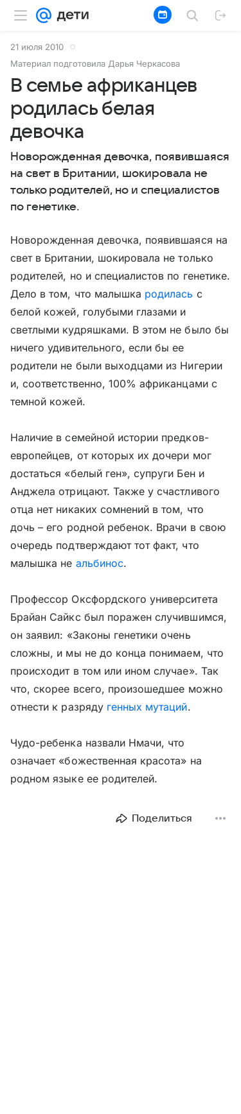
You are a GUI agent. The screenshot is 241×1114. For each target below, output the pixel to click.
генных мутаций (147, 706)
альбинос (99, 563)
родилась (169, 293)
